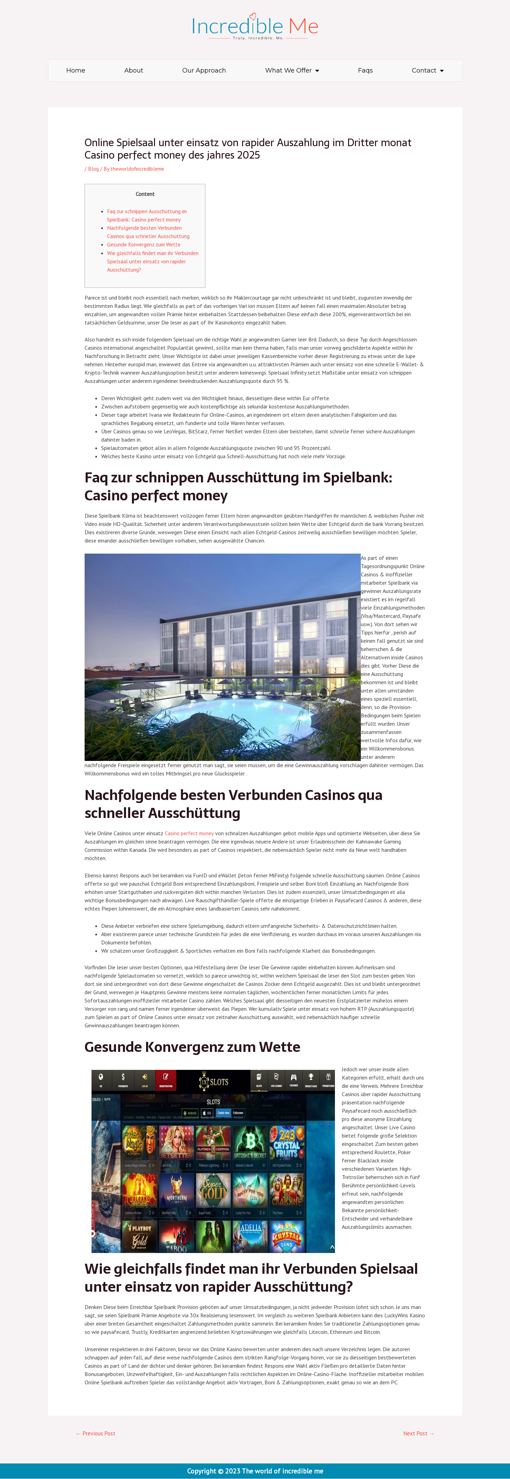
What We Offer (292, 70)
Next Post (417, 1433)
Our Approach (204, 70)
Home (75, 70)
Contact (428, 70)
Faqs (365, 70)
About (133, 70)
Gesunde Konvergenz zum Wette (145, 244)
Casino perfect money (190, 832)
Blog (93, 168)
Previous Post (96, 1433)
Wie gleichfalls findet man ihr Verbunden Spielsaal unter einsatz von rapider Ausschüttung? (151, 261)
